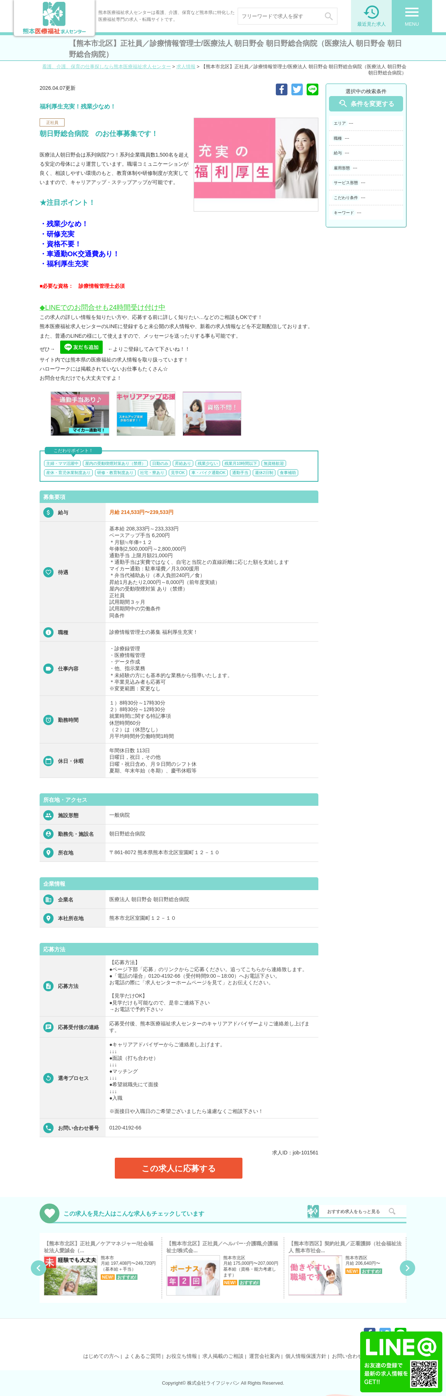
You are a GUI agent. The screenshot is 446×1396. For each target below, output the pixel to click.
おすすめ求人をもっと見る (353, 1211)
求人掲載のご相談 (223, 1356)
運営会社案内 (264, 1356)
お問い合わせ (347, 1356)
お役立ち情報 (181, 1356)
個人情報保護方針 (305, 1356)
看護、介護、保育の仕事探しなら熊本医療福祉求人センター (106, 66)
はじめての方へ (101, 1356)
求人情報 (185, 66)
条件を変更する (366, 104)
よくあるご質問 (143, 1356)
